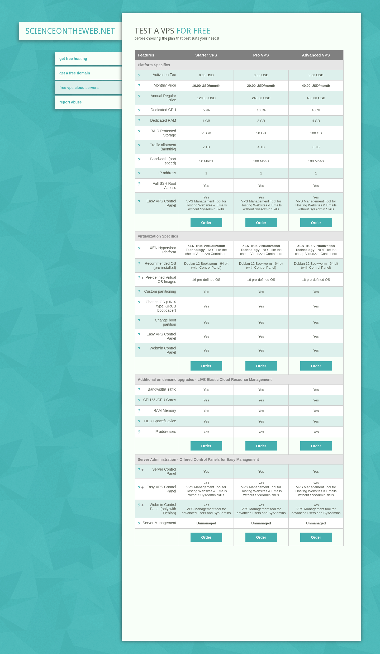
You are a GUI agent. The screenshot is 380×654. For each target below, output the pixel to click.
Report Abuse (70, 102)
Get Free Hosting (73, 58)
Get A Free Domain (74, 73)
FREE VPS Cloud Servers (79, 88)
